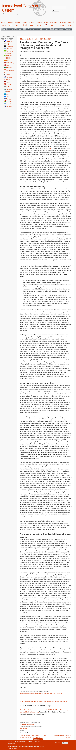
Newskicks (9, 46)
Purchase (68, 29)
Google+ (8, 84)
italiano (25, 22)
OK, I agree (58, 743)
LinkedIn (8, 104)
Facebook (9, 99)
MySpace (9, 106)
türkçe (46, 22)
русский (3, 25)
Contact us (9, 29)
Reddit (8, 87)
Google (8, 101)
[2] (26, 171)
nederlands (53, 22)
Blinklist (8, 58)
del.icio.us (9, 41)
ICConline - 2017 (37, 39)
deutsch (17, 22)
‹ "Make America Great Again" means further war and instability (30, 737)
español (39, 22)
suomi (70, 25)
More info (14, 749)
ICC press (45, 29)
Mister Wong (10, 63)
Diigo (7, 96)
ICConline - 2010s (25, 39)
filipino (39, 25)
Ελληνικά (71, 22)
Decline (65, 743)
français (10, 22)
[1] (51, 148)
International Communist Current (21, 8)
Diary (3, 29)
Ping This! (9, 48)
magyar (62, 25)
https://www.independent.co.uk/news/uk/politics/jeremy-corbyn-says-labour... (45, 701)
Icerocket (9, 77)
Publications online (56, 29)
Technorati (9, 55)
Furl (7, 60)
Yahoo (8, 79)
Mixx (7, 65)
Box (7, 94)
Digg (7, 44)
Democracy (23, 728)
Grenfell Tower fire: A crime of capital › (62, 737)
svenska (31, 22)
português (63, 22)
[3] (65, 182)
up (45, 735)
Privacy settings (38, 740)
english (3, 22)
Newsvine (9, 68)
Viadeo (8, 74)
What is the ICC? (20, 29)
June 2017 (47, 39)
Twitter (8, 91)
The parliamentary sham (27, 724)
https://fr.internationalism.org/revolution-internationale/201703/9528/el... (41, 693)
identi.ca (8, 82)
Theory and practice (34, 29)
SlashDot (9, 89)
